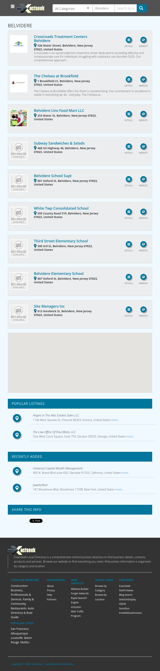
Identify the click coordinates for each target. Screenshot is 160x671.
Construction (19, 586)
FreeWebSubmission (130, 613)
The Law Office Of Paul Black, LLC (54, 432)
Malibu (24, 642)
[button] (13, 6)
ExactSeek (124, 586)
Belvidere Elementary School (59, 273)
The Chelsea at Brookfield (56, 75)
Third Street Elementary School (61, 241)
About (50, 586)
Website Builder (80, 589)
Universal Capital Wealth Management (58, 468)
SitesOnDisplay (127, 599)
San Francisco (20, 629)
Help (49, 595)
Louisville (17, 638)
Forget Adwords (80, 593)
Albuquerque (19, 633)
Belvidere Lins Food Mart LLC (59, 110)
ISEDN (122, 604)
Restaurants (18, 608)
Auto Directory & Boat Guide (22, 612)
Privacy (51, 590)
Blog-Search (125, 595)
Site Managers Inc (49, 306)
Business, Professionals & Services (21, 594)
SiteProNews (126, 590)
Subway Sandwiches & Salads (59, 143)
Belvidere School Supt (53, 175)
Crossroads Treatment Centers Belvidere (60, 38)
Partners (52, 599)
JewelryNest (40, 485)
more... (114, 420)
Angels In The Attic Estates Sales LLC (56, 415)
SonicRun (124, 608)
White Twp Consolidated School (61, 208)
